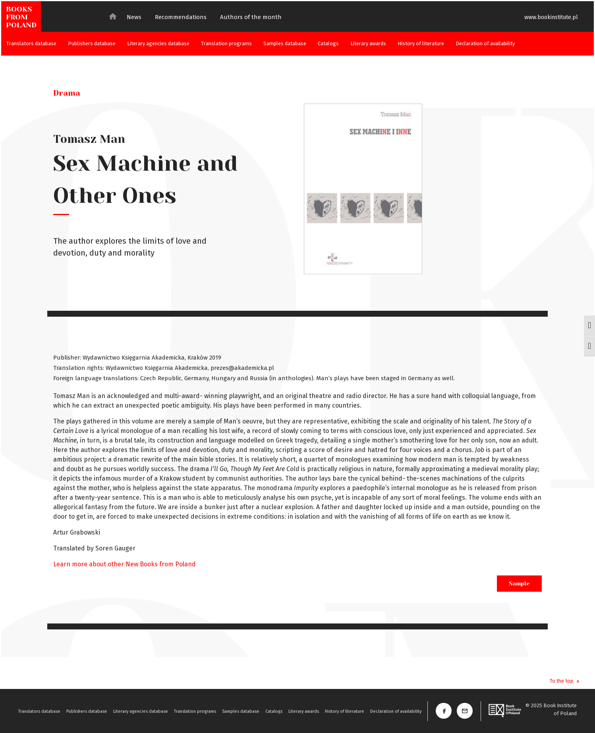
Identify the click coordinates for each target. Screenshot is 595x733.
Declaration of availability (485, 43)
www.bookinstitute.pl (551, 17)
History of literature (421, 43)
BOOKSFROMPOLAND (21, 17)
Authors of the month (251, 17)
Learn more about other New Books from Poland (124, 564)
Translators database (31, 43)
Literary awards (368, 43)
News (134, 17)
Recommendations (181, 17)
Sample (519, 583)
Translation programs (226, 43)
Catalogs (328, 43)
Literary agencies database (158, 43)
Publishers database (92, 43)
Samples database (284, 43)
